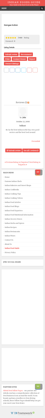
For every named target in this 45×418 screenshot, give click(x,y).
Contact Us (9, 240)
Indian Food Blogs (12, 206)
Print (7, 59)
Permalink (36, 141)
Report (32, 59)
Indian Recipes (11, 227)
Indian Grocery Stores (13, 219)
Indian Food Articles (13, 202)
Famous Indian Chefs (13, 181)
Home (7, 177)
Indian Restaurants (12, 232)
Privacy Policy (10, 252)
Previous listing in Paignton (16, 162)
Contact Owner (19, 59)
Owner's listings (12, 63)
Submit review (11, 54)
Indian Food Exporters (14, 211)
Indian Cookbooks (12, 190)
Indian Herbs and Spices (14, 223)
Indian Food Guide (12, 248)
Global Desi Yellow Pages (13, 391)
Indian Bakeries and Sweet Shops (18, 185)
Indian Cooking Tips (13, 194)
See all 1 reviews (31, 150)
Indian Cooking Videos (14, 198)
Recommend (26, 54)
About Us (8, 244)
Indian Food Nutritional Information (19, 215)
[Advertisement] (24, 19)
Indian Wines (10, 236)
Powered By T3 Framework (23, 413)
